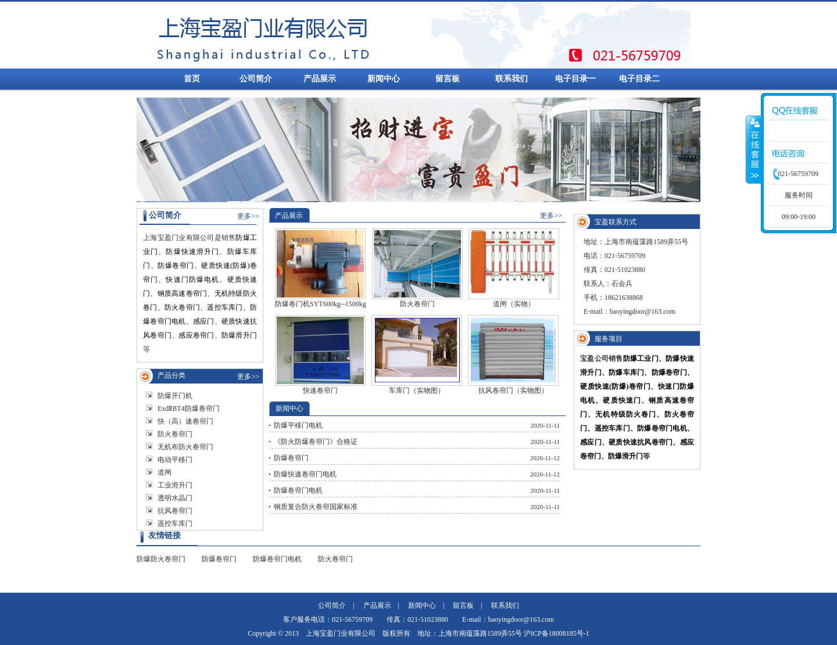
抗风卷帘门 (175, 511)
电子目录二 (639, 78)
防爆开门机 (175, 396)
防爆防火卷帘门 (161, 559)
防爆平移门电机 (298, 425)
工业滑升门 (175, 485)
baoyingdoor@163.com (642, 311)
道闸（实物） (513, 268)
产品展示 (319, 78)
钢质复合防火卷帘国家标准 (315, 507)
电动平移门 (175, 460)
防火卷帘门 (175, 434)
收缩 (754, 149)
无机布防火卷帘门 (185, 447)
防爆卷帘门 (291, 458)
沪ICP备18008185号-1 (556, 633)
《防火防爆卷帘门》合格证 (315, 442)
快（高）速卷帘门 (185, 421)
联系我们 (511, 78)
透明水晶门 (175, 498)
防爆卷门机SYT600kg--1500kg (320, 268)
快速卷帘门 (320, 355)
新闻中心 (383, 78)
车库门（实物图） (416, 355)
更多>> (248, 216)
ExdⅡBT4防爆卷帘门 (189, 408)
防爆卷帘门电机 (298, 490)
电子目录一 (575, 78)
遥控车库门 (175, 523)
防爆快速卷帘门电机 (305, 474)
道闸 (164, 472)
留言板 (447, 78)
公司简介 (255, 78)
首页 (192, 78)
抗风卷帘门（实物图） (513, 355)
